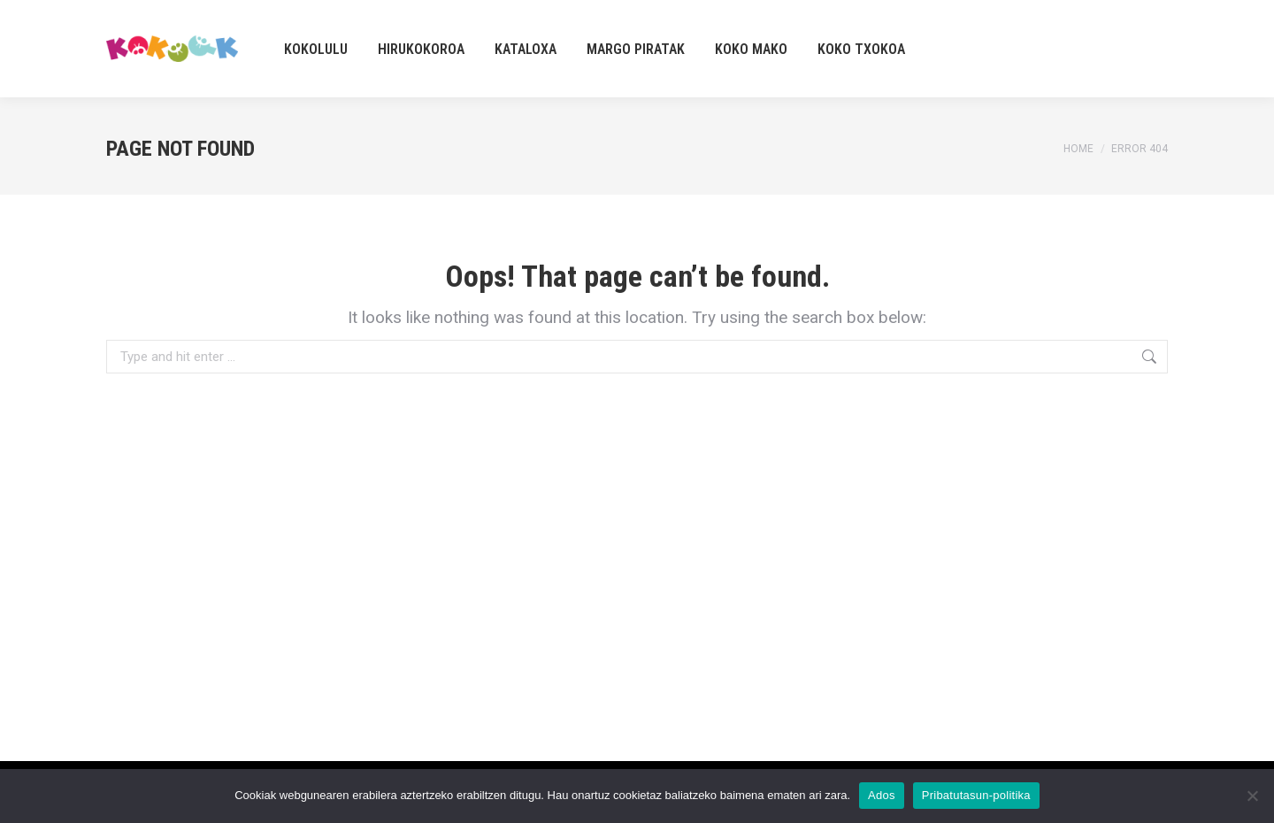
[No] (1252, 795)
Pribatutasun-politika (976, 795)
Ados (881, 795)
